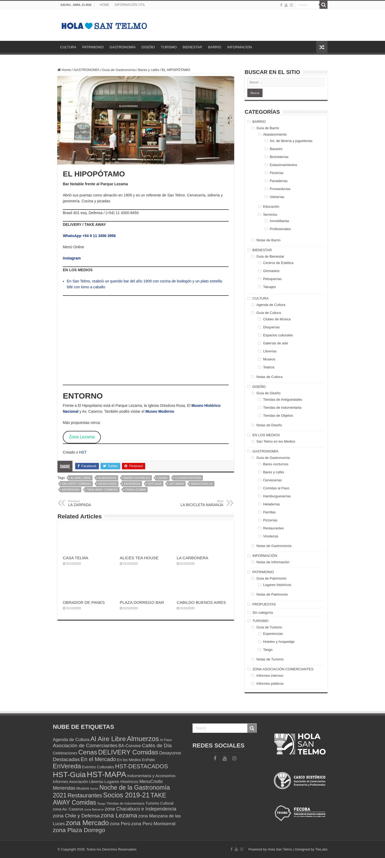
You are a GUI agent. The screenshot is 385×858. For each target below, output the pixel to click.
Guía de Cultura (268, 313)
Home (64, 70)
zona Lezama (135, 489)
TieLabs (321, 849)
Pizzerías (270, 520)
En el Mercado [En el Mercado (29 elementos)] (98, 759)
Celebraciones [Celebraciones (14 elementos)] (65, 753)
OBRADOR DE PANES (84, 602)
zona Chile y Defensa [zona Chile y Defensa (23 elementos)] (76, 815)
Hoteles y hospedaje (279, 642)
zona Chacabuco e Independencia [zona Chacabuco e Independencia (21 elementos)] (140, 809)
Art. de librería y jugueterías (291, 141)
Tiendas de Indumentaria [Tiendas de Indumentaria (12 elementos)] (125, 803)
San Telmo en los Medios (275, 441)
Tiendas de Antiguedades (282, 399)
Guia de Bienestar (270, 256)
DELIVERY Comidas (76, 483)
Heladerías (271, 504)
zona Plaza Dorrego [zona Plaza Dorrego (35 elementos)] (79, 830)
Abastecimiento (275, 134)
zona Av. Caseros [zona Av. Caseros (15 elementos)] (68, 809)
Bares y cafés (148, 70)
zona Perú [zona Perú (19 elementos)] (120, 823)
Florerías (276, 173)
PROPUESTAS (264, 604)
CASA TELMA (75, 558)
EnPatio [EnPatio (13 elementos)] (148, 760)
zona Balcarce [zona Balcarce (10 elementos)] (94, 809)
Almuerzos (107, 477)
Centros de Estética (278, 263)
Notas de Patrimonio (272, 594)
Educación (271, 206)
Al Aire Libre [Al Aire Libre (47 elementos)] (108, 738)
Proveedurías (280, 189)
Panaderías (279, 181)
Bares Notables (137, 477)
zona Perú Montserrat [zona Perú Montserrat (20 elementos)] (153, 823)
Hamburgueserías (277, 496)
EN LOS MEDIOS (266, 435)
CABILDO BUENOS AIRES (201, 602)
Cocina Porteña (188, 477)
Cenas (162, 477)
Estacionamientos (283, 165)
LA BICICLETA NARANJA (195, 503)
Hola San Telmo (280, 849)
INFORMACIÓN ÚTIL (130, 5)
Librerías (270, 351)
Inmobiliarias (279, 221)
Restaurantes (273, 528)
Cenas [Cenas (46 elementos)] (87, 752)
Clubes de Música (277, 319)
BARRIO (214, 47)
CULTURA (68, 47)
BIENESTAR (192, 47)
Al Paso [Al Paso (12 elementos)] (166, 740)
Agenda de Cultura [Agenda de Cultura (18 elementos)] (71, 739)
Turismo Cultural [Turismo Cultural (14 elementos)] (159, 803)
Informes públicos (270, 684)
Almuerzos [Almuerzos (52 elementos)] (143, 738)
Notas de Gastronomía (273, 546)
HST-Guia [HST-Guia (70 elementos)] (69, 774)
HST (83, 452)
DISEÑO (148, 47)
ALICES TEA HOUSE (139, 558)
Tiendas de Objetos (278, 416)
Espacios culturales (278, 335)
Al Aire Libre (80, 477)
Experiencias (273, 634)
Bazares (276, 149)
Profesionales (280, 229)
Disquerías (271, 327)
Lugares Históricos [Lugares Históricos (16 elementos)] (121, 781)
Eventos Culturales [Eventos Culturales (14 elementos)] (98, 767)
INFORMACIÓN (239, 47)
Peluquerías (272, 279)
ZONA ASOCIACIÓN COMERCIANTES (282, 669)
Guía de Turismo (269, 627)
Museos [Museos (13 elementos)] (82, 788)
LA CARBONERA (192, 558)
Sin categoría (262, 613)
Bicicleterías (279, 157)
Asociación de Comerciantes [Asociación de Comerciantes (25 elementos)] (85, 745)
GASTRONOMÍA (123, 47)
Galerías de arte (275, 343)
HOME (104, 5)
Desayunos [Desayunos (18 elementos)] (170, 752)
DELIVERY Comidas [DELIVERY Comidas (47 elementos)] (128, 752)
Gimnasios (271, 271)
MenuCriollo (202, 483)
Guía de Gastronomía (119, 70)
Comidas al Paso (276, 488)
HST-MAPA (176, 483)
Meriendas (70, 489)
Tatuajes (269, 287)
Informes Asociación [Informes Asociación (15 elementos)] (70, 782)
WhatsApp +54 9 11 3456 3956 (89, 236)
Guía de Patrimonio (271, 578)
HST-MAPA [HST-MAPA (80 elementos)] (106, 774)
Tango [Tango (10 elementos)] (101, 803)
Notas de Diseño (269, 425)
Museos (269, 359)
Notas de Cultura (269, 377)
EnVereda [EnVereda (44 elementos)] (67, 766)
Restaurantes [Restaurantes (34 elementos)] (85, 795)
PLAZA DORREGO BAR (142, 602)
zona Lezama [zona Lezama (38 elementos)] (119, 815)
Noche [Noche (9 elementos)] (94, 788)
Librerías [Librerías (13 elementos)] (96, 782)
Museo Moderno (159, 411)
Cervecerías (272, 480)
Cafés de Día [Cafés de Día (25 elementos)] (157, 745)
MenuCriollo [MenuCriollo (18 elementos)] (151, 781)
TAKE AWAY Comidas (102, 489)
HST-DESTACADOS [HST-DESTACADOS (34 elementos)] (141, 766)
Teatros (269, 367)
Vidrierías (277, 197)
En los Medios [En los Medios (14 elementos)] (129, 760)
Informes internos (269, 676)
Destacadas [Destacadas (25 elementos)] (66, 759)
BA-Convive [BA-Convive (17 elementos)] (129, 745)
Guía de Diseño (268, 393)
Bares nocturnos (275, 464)
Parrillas (269, 512)
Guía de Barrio (267, 128)
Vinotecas (270, 536)
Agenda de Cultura (270, 305)
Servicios (270, 214)
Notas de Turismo (270, 659)
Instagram (72, 258)
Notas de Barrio (268, 240)
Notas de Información (273, 562)
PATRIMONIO (92, 47)
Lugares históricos (277, 585)
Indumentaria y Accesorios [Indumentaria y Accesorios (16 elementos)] (151, 775)
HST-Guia (154, 483)
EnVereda (132, 483)
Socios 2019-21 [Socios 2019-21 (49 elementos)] (126, 795)
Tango (267, 650)
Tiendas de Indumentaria (282, 408)
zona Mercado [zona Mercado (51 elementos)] (87, 822)
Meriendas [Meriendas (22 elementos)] (64, 788)
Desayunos (107, 483)
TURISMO (169, 47)
